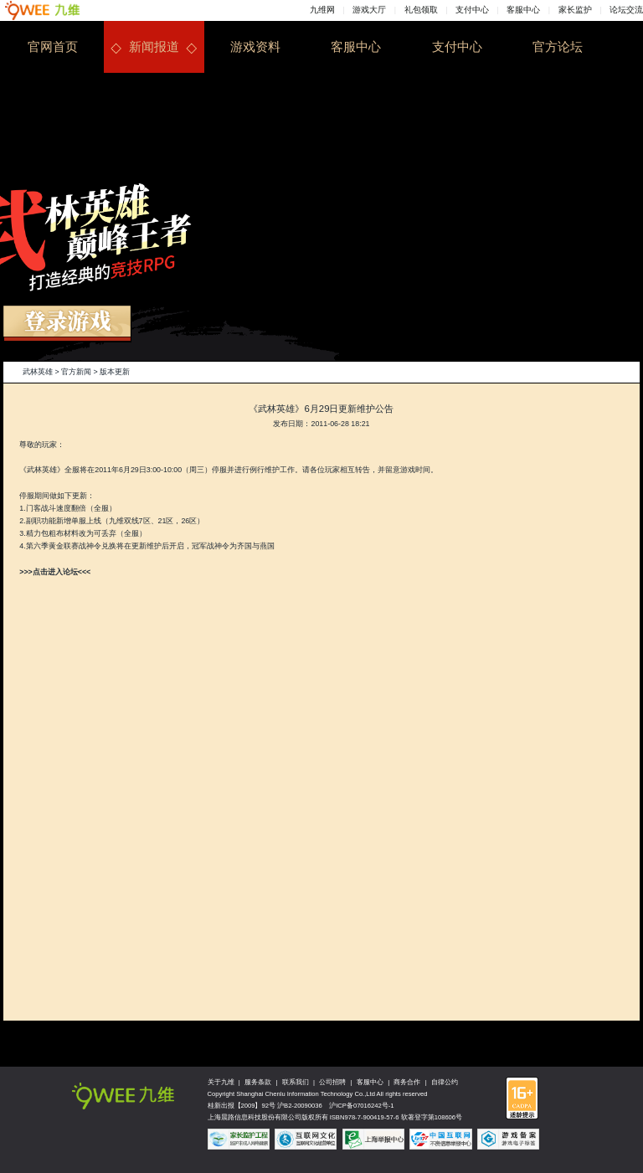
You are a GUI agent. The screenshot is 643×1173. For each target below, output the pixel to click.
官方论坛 (557, 46)
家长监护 (575, 9)
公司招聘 (332, 1082)
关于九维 (221, 1082)
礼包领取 (421, 9)
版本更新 (115, 372)
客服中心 (523, 9)
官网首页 (53, 46)
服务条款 (257, 1082)
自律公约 (444, 1082)
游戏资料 (255, 46)
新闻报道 (154, 46)
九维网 (322, 9)
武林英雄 (38, 372)
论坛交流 (626, 9)
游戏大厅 (369, 9)
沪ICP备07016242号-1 (361, 1105)
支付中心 (472, 9)
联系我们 (295, 1082)
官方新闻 (76, 372)
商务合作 (407, 1082)
